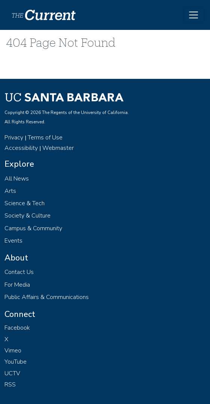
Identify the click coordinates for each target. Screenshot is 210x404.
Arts (10, 191)
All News (16, 179)
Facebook (17, 328)
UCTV (12, 373)
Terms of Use (45, 137)
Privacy (13, 137)
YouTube (15, 362)
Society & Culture (27, 216)
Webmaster (58, 148)
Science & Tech (24, 203)
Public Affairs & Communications (46, 297)
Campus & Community (33, 228)
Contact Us (19, 272)
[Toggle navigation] (193, 14)
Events (13, 241)
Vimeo (12, 350)
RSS (10, 384)
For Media (17, 285)
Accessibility (21, 148)
